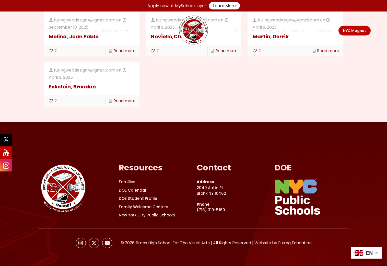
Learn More (224, 6)
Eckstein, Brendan (72, 86)
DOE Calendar (133, 190)
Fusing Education (295, 243)
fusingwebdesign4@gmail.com (84, 70)
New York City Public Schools (147, 215)
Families (127, 181)
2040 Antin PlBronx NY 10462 (211, 187)
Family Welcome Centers (143, 207)
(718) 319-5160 (211, 207)
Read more (124, 51)
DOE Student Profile (138, 198)
